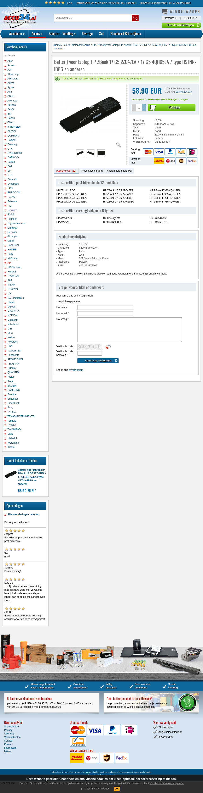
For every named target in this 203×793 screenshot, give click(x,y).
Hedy (10, 254)
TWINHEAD (14, 429)
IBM (9, 280)
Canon (11, 118)
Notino (11, 337)
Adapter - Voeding (62, 33)
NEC (10, 333)
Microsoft (12, 319)
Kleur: (136, 122)
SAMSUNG (13, 390)
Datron (11, 162)
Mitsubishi (12, 324)
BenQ (10, 109)
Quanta (11, 368)
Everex (11, 197)
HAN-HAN (13, 245)
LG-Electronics (15, 297)
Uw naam (61, 299)
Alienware (12, 78)
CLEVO (11, 131)
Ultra (10, 433)
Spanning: (138, 112)
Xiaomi (11, 447)
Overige (87, 33)
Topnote (11, 420)
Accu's (36, 33)
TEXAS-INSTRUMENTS (20, 416)
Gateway (12, 227)
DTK (9, 175)
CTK (9, 148)
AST (9, 91)
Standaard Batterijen (125, 33)
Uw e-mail (62, 305)
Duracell (12, 179)
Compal (11, 140)
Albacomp (12, 74)
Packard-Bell (14, 350)
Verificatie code (64, 338)
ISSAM (11, 284)
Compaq (12, 144)
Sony (10, 407)
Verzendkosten (184, 83)
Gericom (12, 232)
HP (9, 262)
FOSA (10, 214)
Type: (136, 119)
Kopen (174, 99)
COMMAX (13, 135)
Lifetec (11, 302)
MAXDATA (13, 311)
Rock (10, 381)
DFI (9, 170)
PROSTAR (13, 363)
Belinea (11, 105)
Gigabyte (12, 236)
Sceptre (11, 394)
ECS (10, 188)
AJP (9, 69)
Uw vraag (62, 310)
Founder (12, 218)
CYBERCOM (14, 153)
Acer (10, 61)
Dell (9, 166)
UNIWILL (12, 438)
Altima (10, 83)
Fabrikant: (138, 129)
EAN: (61, 257)
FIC (9, 205)
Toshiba (11, 425)
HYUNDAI (13, 275)
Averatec (12, 100)
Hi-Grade (12, 258)
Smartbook (13, 403)
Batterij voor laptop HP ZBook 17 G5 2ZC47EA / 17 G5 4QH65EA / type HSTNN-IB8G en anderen (32, 477)
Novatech (12, 341)
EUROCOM (14, 192)
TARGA (11, 412)
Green (10, 240)
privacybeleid (76, 361)
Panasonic (13, 355)
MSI (9, 328)
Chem (10, 122)
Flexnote (12, 210)
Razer (10, 376)
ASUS (10, 96)
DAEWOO (13, 157)
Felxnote (12, 201)
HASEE (11, 249)
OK (117, 788)
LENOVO (12, 289)
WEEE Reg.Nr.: (141, 133)
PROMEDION (15, 359)
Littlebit (11, 306)
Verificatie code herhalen (64, 345)
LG (9, 293)
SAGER (11, 385)
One (9, 346)
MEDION (12, 315)
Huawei (11, 271)
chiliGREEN (14, 126)
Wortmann (13, 442)
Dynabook (13, 183)
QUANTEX (13, 372)
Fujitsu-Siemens (16, 223)
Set (101, 33)
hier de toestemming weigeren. (167, 783)
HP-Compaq (14, 267)
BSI (9, 113)
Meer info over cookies (97, 788)
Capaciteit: (139, 115)
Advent (11, 65)
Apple (10, 87)
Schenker (12, 398)
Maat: (136, 126)
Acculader (17, 33)
